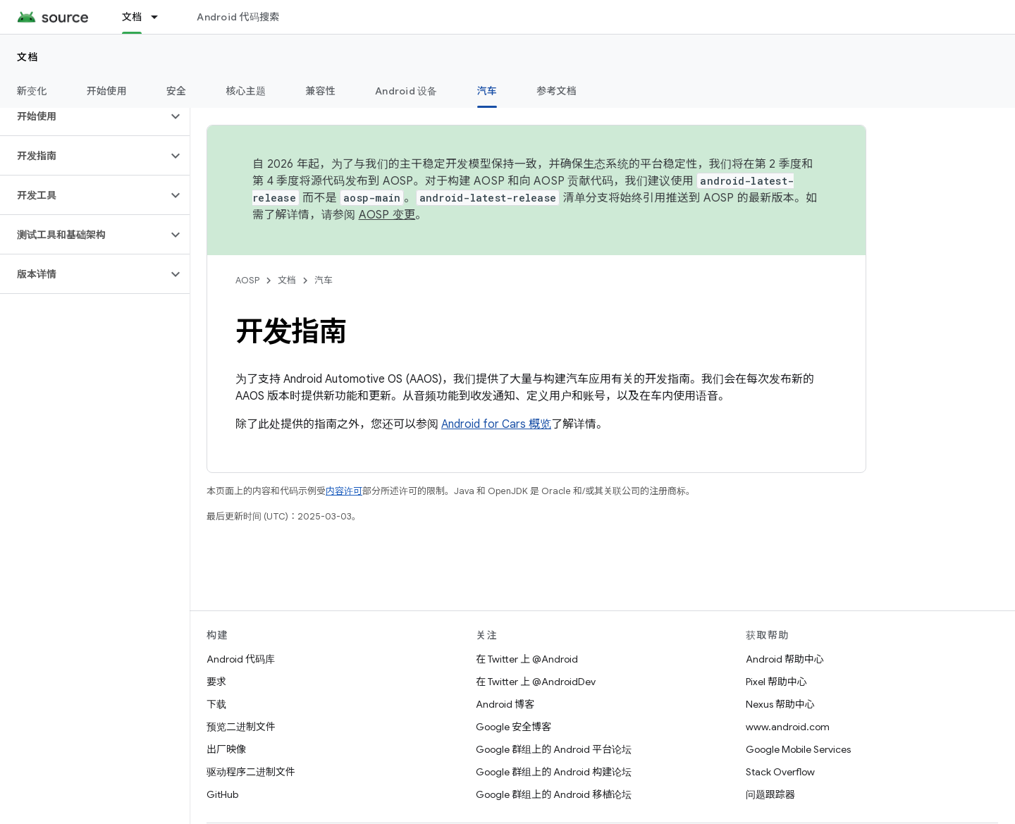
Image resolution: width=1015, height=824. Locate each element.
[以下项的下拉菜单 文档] (161, 17)
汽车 (323, 280)
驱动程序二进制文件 (251, 771)
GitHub (222, 794)
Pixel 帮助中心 (776, 681)
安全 (176, 91)
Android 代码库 (241, 659)
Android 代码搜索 (238, 17)
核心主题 (246, 91)
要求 (216, 681)
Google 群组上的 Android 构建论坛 (554, 771)
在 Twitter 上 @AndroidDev (536, 681)
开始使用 (107, 91)
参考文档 (556, 91)
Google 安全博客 (513, 726)
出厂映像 (226, 749)
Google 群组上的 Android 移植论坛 (554, 794)
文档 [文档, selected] (132, 17)
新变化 (32, 91)
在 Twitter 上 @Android (527, 659)
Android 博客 (505, 704)
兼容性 (320, 91)
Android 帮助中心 (785, 659)
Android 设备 (406, 91)
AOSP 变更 (387, 215)
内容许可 (344, 491)
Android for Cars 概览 (496, 424)
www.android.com (788, 726)
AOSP (247, 280)
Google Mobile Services (798, 749)
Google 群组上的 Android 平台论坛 (554, 749)
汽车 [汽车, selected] (487, 91)
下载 (216, 704)
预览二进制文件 (241, 726)
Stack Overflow (780, 771)
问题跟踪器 (770, 794)
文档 (28, 57)
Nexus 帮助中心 (780, 704)
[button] (83, 116)
